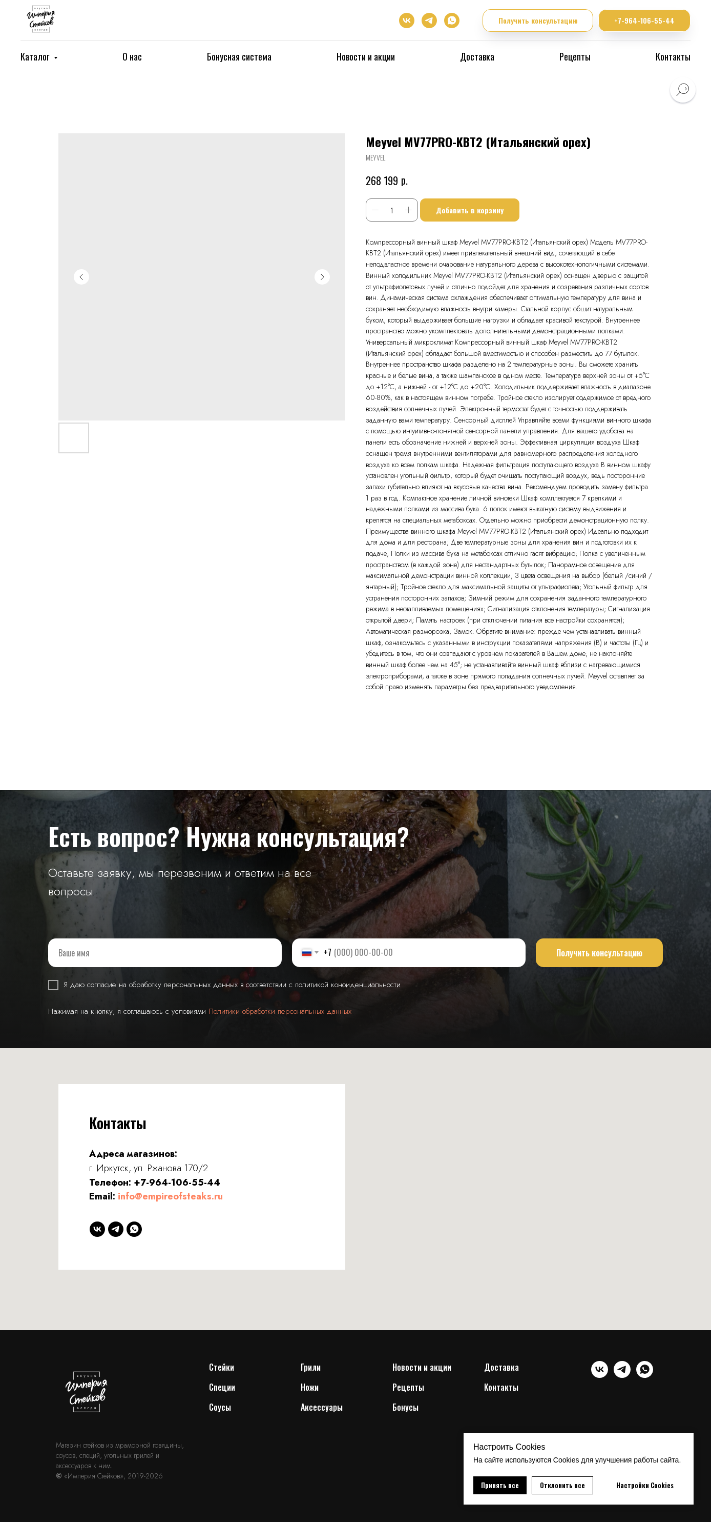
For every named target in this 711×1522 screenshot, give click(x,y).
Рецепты (575, 56)
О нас (132, 56)
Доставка (477, 56)
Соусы (220, 1407)
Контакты (673, 56)
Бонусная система (239, 56)
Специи (222, 1387)
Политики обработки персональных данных (279, 1011)
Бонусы (405, 1407)
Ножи (310, 1387)
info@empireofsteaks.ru (170, 1196)
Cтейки (221, 1367)
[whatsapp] (451, 20)
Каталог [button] (35, 56)
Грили (311, 1367)
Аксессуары (322, 1407)
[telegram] (429, 20)
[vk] (406, 20)
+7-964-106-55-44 (177, 1182)
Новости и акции (366, 56)
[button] (538, 20)
